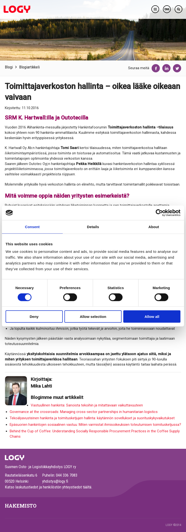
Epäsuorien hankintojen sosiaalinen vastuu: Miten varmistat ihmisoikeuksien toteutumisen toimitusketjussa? (95, 424)
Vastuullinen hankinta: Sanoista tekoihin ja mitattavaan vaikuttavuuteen (87, 405)
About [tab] (153, 227)
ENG (166, 9)
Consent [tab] (32, 227)
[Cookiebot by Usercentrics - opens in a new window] (159, 212)
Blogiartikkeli (29, 67)
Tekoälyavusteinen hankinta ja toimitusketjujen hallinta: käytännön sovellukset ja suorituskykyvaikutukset (92, 418)
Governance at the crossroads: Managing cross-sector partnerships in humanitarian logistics (84, 412)
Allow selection (93, 317)
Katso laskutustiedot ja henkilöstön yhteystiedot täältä (48, 487)
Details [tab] (93, 227)
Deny (34, 317)
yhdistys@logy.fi (55, 481)
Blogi (9, 67)
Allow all (152, 317)
